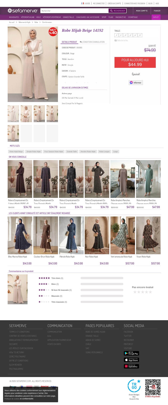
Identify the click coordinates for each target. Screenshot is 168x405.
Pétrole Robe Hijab (67, 256)
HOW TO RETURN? (16, 352)
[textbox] (73, 10)
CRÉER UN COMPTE (114, 3)
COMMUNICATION (54, 331)
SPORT (104, 17)
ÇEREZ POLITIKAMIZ (17, 356)
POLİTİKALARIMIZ (16, 369)
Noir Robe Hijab (91, 256)
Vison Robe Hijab (143, 256)
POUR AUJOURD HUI (135, 62)
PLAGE (111, 17)
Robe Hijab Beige (16, 151)
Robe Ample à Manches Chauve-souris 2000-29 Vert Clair (147, 203)
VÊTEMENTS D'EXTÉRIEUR (52, 17)
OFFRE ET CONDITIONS (18, 360)
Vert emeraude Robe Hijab (121, 256)
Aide (49, 336)
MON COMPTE (142, 11)
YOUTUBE (128, 348)
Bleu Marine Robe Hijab (17, 256)
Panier (157, 11)
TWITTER (127, 336)
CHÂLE (88, 344)
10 (125, 35)
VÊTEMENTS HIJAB (27, 17)
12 (130, 35)
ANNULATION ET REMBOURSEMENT (23, 340)
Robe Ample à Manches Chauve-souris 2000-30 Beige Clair (121, 203)
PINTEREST (128, 344)
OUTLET (156, 17)
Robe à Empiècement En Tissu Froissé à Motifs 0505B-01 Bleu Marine (44, 203)
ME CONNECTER (98, 3)
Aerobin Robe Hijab (88, 151)
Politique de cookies (12, 399)
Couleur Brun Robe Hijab (44, 256)
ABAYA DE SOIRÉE (93, 340)
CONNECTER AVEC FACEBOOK (134, 3)
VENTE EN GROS (54, 344)
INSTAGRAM (129, 340)
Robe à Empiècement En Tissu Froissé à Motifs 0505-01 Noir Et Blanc (96, 203)
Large (115, 151)
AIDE (157, 3)
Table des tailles (121, 40)
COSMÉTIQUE (133, 17)
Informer (135, 82)
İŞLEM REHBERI (15, 364)
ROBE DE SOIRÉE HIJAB (95, 331)
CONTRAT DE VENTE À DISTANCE (23, 336)
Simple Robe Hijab (34, 151)
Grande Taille (72, 151)
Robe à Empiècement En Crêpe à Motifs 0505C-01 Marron (18, 203)
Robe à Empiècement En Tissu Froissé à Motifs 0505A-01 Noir (69, 203)
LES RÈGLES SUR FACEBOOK (21, 348)
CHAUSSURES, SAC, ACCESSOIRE (87, 17)
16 (140, 35)
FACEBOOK (128, 331)
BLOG (150, 3)
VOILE (38, 17)
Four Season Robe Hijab (53, 151)
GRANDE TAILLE (68, 17)
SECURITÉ (13, 344)
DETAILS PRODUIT (69, 42)
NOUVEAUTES (14, 17)
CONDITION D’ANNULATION (93, 42)
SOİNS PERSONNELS (94, 352)
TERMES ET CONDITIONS (19, 331)
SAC (87, 348)
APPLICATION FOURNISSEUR (59, 340)
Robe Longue (104, 151)
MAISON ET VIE (121, 17)
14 (135, 35)
